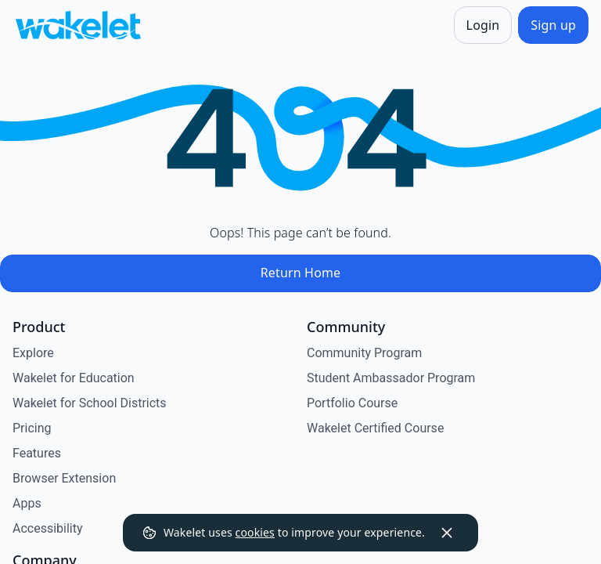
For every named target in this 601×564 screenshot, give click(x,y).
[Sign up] (553, 25)
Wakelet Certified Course (375, 428)
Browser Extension (64, 478)
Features (37, 453)
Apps (27, 503)
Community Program (364, 352)
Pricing (32, 428)
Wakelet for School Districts (90, 403)
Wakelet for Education (74, 378)
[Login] (483, 25)
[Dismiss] (446, 532)
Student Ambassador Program (391, 378)
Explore (33, 352)
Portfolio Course (352, 403)
